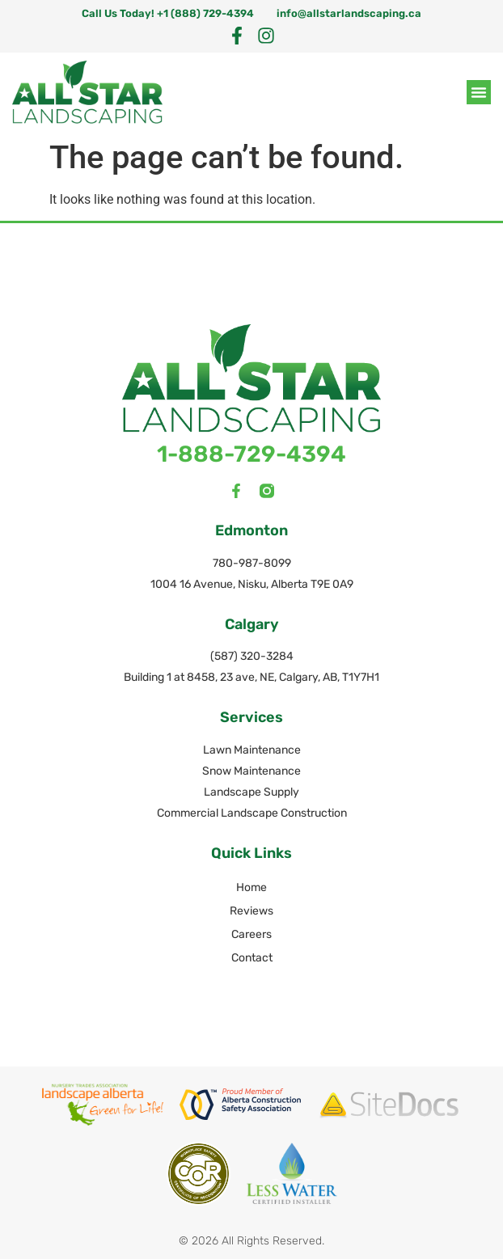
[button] (479, 92)
